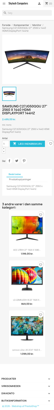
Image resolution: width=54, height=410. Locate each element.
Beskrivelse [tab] (15, 174)
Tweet (17, 161)
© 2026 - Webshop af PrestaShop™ (20, 406)
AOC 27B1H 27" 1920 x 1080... (27, 250)
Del (9, 161)
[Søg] (27, 13)
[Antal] (5, 144)
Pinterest (24, 161)
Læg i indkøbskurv (27, 144)
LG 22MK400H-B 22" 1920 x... (27, 300)
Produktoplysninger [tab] (20, 179)
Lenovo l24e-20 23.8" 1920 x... (27, 350)
